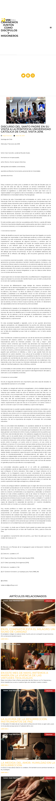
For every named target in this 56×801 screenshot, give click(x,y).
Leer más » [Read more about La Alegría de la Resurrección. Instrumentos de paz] (5, 729)
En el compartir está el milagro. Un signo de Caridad (28, 630)
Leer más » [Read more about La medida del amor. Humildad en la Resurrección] (5, 772)
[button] (50, 27)
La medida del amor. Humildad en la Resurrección (28, 764)
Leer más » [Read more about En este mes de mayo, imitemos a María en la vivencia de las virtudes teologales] (5, 685)
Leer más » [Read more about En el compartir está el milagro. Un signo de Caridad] (5, 639)
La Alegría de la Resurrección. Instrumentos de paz (24, 720)
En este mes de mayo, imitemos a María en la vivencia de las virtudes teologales (24, 675)
